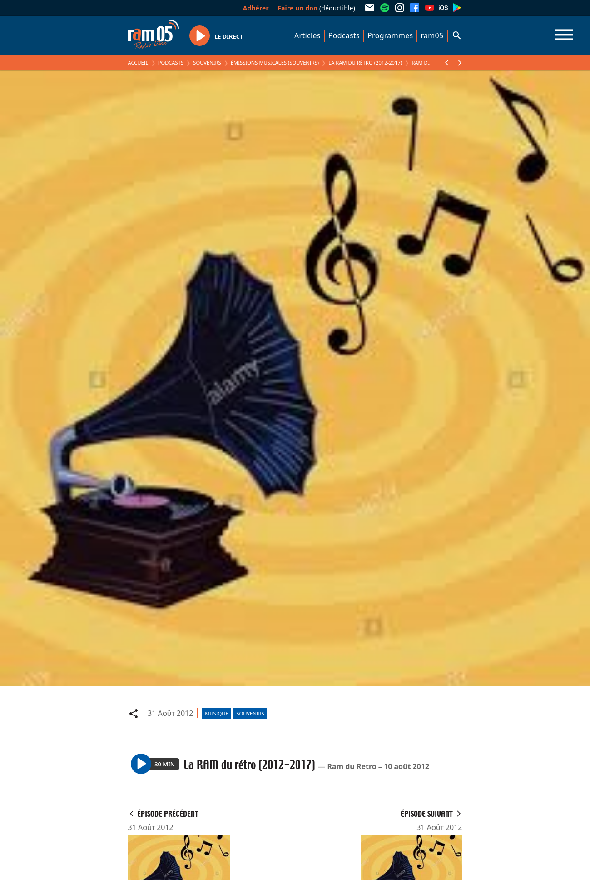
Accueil (138, 62)
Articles (307, 35)
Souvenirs (207, 62)
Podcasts (344, 35)
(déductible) (316, 8)
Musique (216, 713)
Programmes (390, 35)
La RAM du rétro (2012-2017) (365, 62)
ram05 (432, 35)
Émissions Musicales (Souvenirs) (275, 62)
